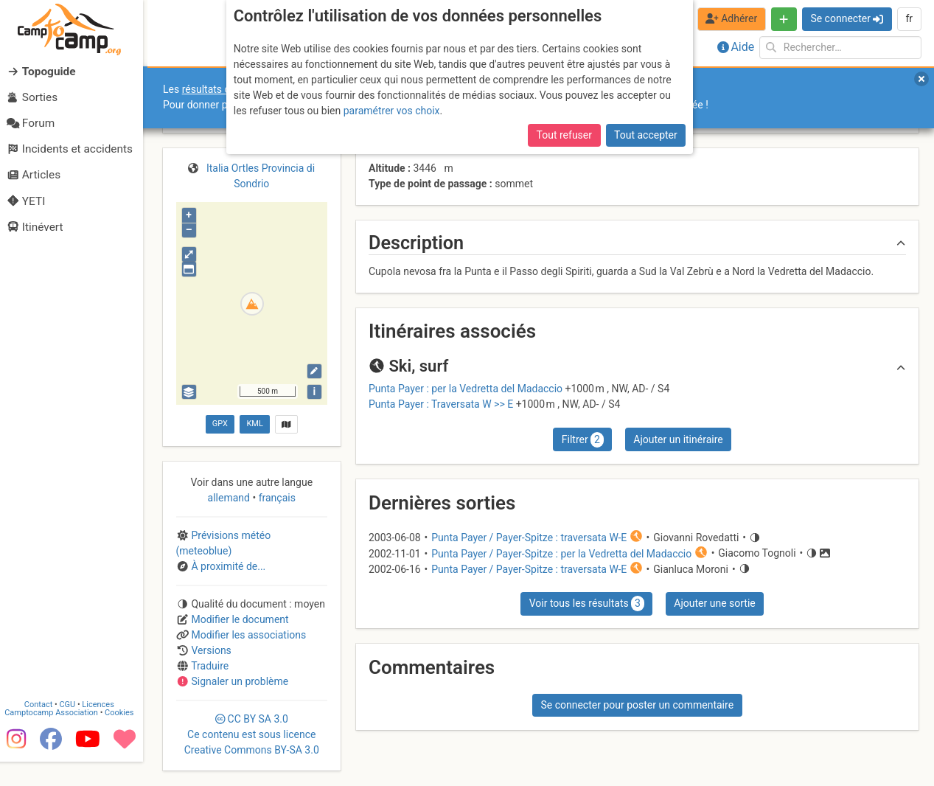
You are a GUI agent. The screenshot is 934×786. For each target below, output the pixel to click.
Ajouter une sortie (714, 603)
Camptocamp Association (55, 736)
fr (909, 18)
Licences (103, 728)
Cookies (123, 736)
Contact (43, 728)
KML (254, 423)
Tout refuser (564, 135)
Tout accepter (645, 135)
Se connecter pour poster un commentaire (636, 705)
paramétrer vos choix (392, 110)
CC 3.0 (251, 734)
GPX (220, 423)
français (276, 498)
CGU (72, 728)
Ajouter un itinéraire (677, 439)
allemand (230, 498)
